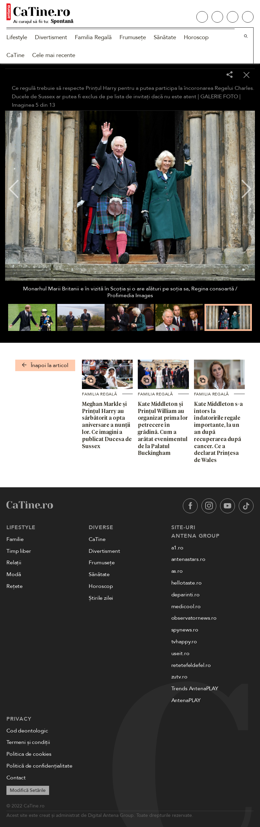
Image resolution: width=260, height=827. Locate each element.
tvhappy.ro (184, 641)
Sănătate (165, 37)
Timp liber (18, 551)
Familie (15, 539)
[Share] (229, 75)
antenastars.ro (188, 559)
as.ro (177, 571)
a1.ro (177, 547)
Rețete (14, 586)
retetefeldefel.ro (191, 665)
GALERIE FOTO (219, 96)
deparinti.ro (185, 594)
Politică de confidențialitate (39, 766)
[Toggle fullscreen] (212, 75)
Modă (13, 574)
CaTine (15, 55)
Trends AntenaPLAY (194, 688)
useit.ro (180, 653)
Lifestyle (16, 37)
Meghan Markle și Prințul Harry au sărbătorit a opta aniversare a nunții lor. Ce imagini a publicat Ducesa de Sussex (107, 424)
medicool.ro (186, 606)
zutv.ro (179, 676)
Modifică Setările (28, 790)
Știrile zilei (101, 598)
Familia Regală (93, 37)
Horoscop (196, 37)
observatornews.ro (194, 618)
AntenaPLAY (186, 700)
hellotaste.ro (186, 583)
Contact (16, 777)
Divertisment (51, 37)
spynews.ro (184, 630)
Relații (13, 562)
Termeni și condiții (28, 742)
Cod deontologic (27, 730)
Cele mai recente (53, 55)
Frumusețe (133, 37)
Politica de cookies (28, 754)
